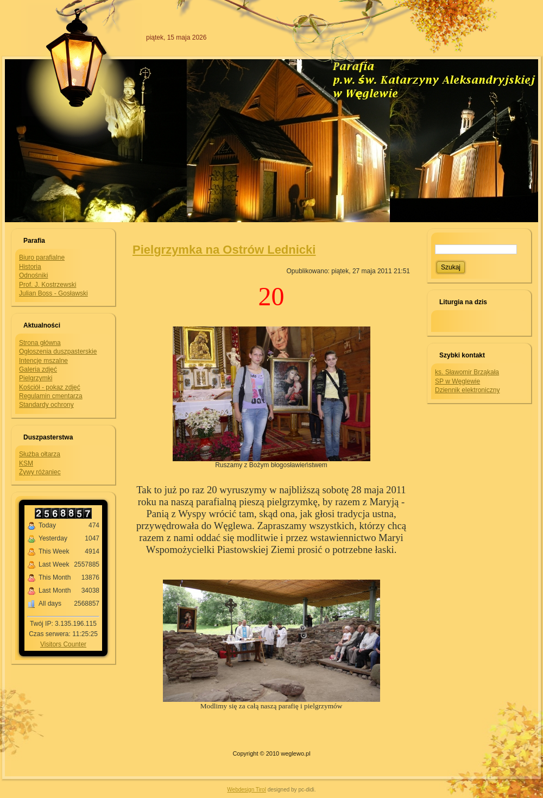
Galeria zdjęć (38, 369)
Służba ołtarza (39, 454)
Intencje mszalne (43, 361)
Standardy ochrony (46, 405)
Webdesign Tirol (246, 790)
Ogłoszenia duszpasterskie (58, 351)
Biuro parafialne (42, 257)
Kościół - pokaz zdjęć (49, 387)
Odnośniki (33, 275)
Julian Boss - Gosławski (53, 293)
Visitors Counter (63, 644)
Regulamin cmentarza (51, 396)
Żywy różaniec (40, 472)
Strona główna (40, 343)
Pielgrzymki (35, 378)
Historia (30, 267)
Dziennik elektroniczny (467, 390)
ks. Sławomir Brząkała (467, 372)
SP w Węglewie (457, 381)
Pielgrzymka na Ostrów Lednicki (223, 249)
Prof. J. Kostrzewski (47, 284)
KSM (26, 463)
